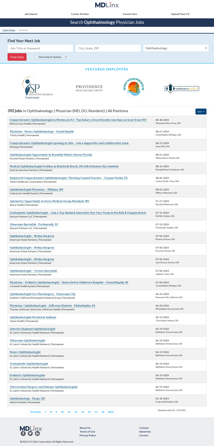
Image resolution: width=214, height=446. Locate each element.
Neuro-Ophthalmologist (25, 352)
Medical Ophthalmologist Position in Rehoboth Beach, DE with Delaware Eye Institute (64, 166)
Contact (144, 427)
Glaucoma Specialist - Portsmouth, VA (34, 224)
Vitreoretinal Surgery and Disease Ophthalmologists (44, 386)
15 (96, 411)
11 (69, 411)
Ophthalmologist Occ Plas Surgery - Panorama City (43, 294)
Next (111, 411)
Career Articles (80, 13)
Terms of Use (87, 431)
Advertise (145, 431)
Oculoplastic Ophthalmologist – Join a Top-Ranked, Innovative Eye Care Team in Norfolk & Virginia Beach (78, 212)
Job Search (30, 13)
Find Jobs (17, 57)
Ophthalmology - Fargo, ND (27, 398)
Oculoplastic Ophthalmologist (29, 363)
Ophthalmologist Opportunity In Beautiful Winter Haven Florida (51, 154)
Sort (200, 111)
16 (102, 411)
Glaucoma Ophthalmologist (27, 340)
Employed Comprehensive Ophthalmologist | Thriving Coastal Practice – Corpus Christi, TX (69, 177)
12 (75, 411)
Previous (36, 411)
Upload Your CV (180, 13)
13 (82, 411)
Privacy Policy (88, 435)
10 (62, 411)
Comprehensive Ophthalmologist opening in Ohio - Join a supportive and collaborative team (69, 143)
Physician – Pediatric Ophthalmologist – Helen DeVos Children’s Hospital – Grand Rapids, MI (69, 282)
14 (89, 411)
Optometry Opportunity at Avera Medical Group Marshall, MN (49, 201)
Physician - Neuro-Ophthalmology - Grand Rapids (42, 131)
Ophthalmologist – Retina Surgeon (32, 236)
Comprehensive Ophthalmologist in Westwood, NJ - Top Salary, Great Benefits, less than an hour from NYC (78, 119)
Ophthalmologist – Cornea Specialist (33, 270)
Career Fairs (130, 13)
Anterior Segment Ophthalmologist (32, 328)
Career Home (9, 30)
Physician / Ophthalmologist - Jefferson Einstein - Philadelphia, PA (52, 305)
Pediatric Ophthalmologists (27, 375)
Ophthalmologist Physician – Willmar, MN (36, 189)
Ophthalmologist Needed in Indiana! (33, 317)
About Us (85, 427)
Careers (144, 435)
